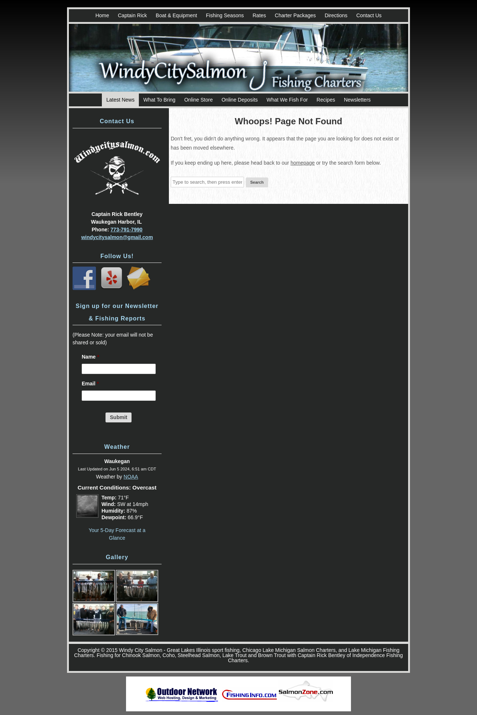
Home (102, 15)
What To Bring (159, 100)
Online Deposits (240, 100)
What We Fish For (287, 100)
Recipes (326, 100)
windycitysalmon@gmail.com (117, 237)
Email (90, 383)
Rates (259, 15)
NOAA (130, 477)
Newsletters (357, 100)
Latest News (120, 100)
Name (90, 357)
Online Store (198, 100)
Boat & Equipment (176, 15)
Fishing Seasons (225, 15)
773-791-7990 (127, 229)
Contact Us (368, 15)
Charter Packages (295, 15)
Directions (336, 15)
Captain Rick (132, 15)
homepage (303, 163)
